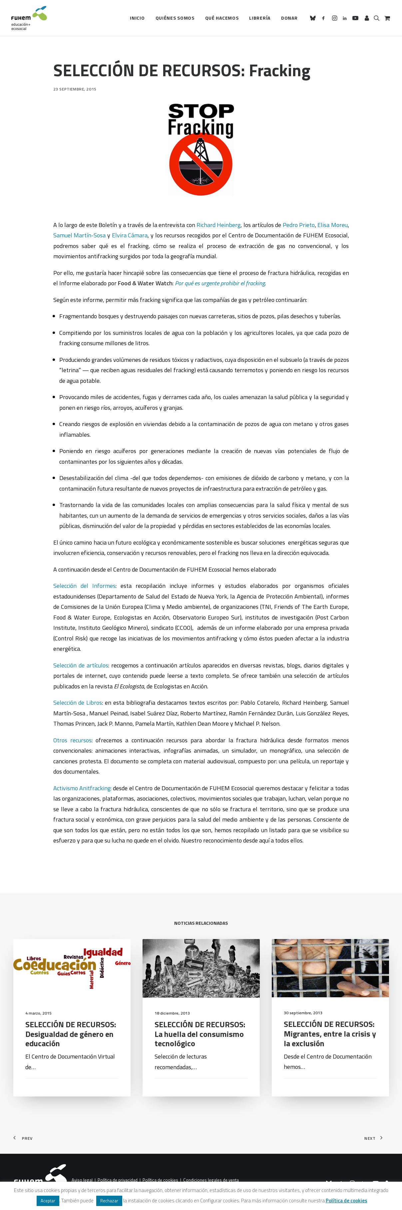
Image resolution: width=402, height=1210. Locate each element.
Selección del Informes (84, 585)
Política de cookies (160, 1180)
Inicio (137, 17)
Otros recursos (72, 740)
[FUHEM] (29, 18)
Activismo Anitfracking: (82, 788)
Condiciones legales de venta (211, 1180)
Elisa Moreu (332, 224)
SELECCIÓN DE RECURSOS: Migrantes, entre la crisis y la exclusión (330, 1064)
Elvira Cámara (130, 235)
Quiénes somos (175, 17)
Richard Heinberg (218, 224)
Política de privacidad (118, 1180)
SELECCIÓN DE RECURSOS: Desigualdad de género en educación (70, 1035)
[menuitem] (137, 18)
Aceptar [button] (48, 1200)
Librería (259, 17)
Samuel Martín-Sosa (80, 235)
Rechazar (109, 1200)
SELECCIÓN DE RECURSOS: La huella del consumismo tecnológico (200, 1046)
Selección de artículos (80, 665)
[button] (314, 18)
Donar (289, 17)
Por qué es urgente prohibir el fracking (220, 283)
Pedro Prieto (299, 224)
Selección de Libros (77, 702)
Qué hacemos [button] (222, 17)
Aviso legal (82, 1180)
